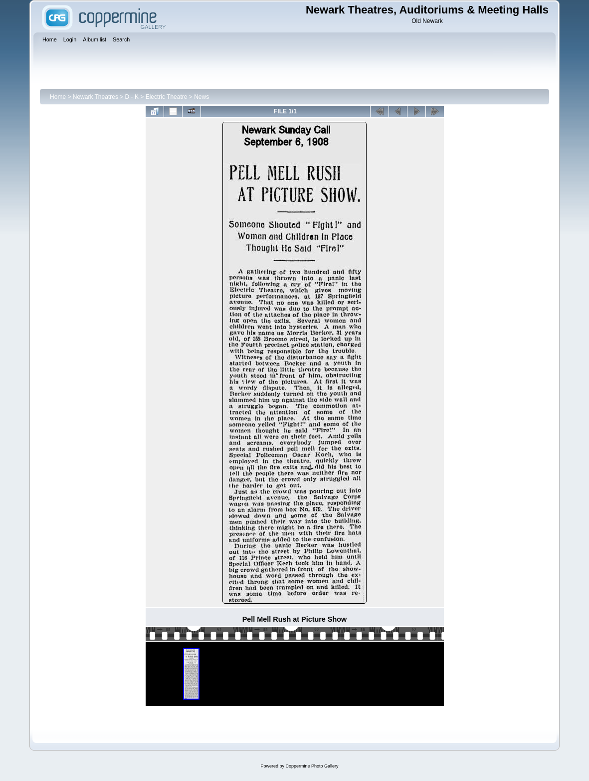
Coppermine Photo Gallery (311, 766)
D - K (132, 96)
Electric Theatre (167, 96)
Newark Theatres (95, 96)
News (201, 96)
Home (58, 96)
